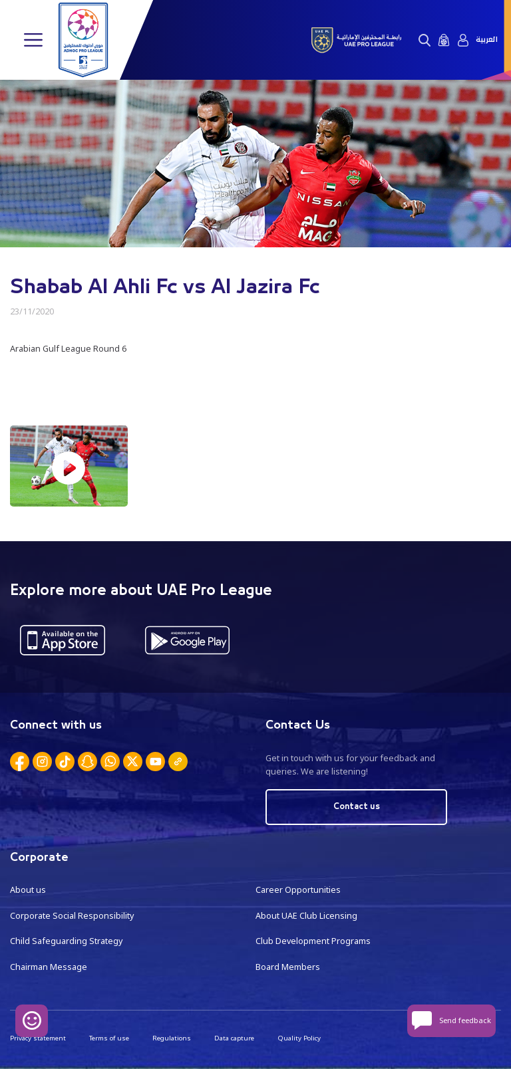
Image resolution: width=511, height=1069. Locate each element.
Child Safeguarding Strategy (66, 941)
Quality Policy (299, 1038)
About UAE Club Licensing (306, 915)
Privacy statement (38, 1038)
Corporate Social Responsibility (72, 915)
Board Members (288, 967)
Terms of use (109, 1038)
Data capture (234, 1038)
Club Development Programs (313, 941)
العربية (487, 40)
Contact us (356, 806)
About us (28, 889)
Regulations (171, 1038)
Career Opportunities (298, 889)
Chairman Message (48, 967)
